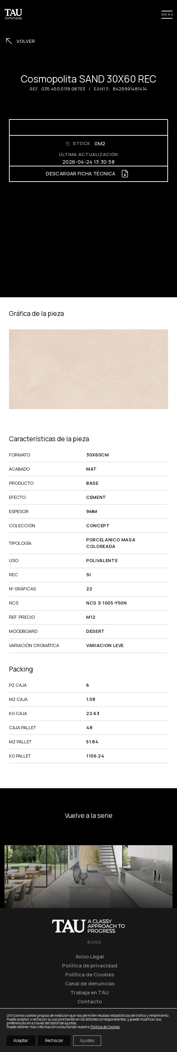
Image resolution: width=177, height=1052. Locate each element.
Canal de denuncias (90, 983)
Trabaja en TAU (89, 992)
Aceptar (20, 1040)
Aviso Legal (90, 956)
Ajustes (87, 1040)
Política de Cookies (89, 974)
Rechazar (54, 1040)
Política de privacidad (89, 965)
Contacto (89, 1001)
